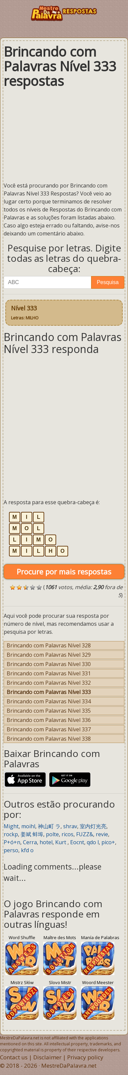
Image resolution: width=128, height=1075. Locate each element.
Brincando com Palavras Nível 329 (49, 654)
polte (52, 834)
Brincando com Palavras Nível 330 (49, 664)
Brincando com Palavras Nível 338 (49, 738)
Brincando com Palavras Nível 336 (49, 720)
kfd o (27, 850)
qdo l (93, 842)
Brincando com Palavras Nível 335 (49, 710)
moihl (28, 826)
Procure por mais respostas (64, 571)
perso (11, 850)
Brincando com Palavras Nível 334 (49, 701)
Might (11, 826)
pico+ (108, 842)
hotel (46, 842)
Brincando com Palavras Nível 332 (49, 682)
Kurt (61, 842)
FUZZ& (84, 834)
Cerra (30, 842)
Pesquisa (108, 282)
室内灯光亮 (93, 826)
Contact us (14, 1057)
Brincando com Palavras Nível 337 (49, 729)
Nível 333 (25, 312)
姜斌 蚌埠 (32, 834)
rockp (11, 834)
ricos (67, 834)
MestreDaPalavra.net (68, 1065)
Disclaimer (47, 1057)
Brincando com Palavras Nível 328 (49, 645)
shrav (70, 826)
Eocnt (77, 842)
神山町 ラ (49, 826)
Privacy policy (85, 1057)
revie (102, 834)
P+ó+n (12, 842)
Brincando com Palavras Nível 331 (49, 673)
